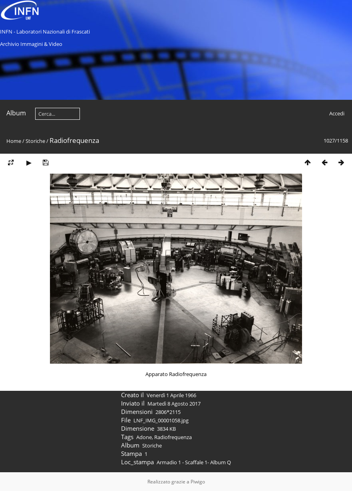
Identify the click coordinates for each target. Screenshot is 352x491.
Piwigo (198, 481)
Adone (144, 437)
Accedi (336, 113)
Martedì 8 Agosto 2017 (174, 403)
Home (13, 141)
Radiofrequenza (173, 437)
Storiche (35, 141)
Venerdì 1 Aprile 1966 (171, 395)
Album (16, 113)
